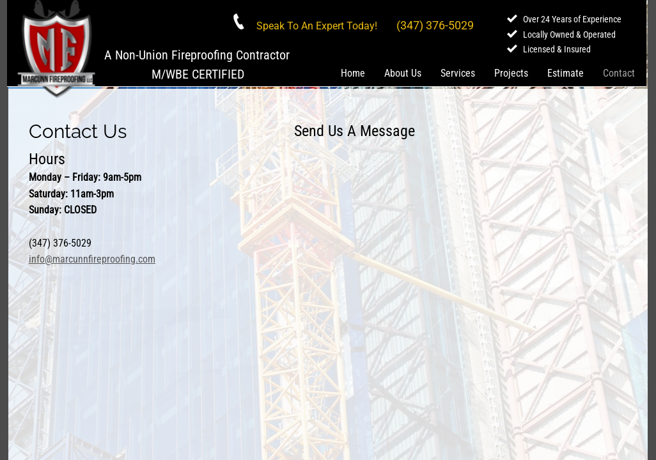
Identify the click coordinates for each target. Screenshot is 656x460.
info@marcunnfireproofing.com (92, 259)
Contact (619, 73)
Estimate (565, 73)
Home (353, 73)
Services (458, 73)
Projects (511, 73)
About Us (402, 73)
